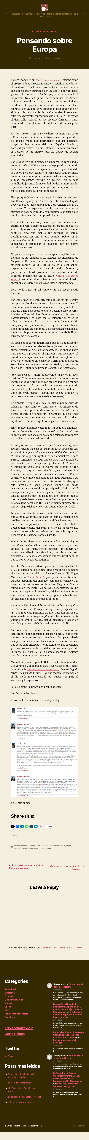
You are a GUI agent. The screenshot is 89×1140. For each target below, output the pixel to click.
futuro (39, 849)
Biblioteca (10, 1000)
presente (25, 852)
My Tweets (10, 1064)
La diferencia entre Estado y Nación (24, 1104)
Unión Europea (46, 852)
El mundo (9, 1004)
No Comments (54, 62)
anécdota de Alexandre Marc (43, 673)
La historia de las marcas (19, 1090)
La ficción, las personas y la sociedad (67, 1048)
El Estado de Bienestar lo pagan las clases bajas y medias (67, 1022)
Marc (64, 849)
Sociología (10, 1025)
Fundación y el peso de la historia (68, 993)
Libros (8, 1014)
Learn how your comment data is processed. (62, 955)
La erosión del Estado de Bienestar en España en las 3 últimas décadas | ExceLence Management (67, 1016)
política (17, 852)
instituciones (56, 849)
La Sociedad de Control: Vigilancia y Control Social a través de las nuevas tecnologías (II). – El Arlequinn (67, 1085)
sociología (34, 852)
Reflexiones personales (44, 36)
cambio (17, 849)
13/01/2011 (36, 62)
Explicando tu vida (14, 1007)
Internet (9, 1011)
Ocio (7, 1018)
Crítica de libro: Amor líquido (21, 1110)
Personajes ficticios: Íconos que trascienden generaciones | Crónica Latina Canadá (68, 1042)
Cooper (33, 849)
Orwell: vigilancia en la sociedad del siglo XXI (65, 1092)
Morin (70, 849)
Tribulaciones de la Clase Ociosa (22, 1038)
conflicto (25, 849)
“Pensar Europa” (35, 581)
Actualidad (10, 997)
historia (46, 849)
